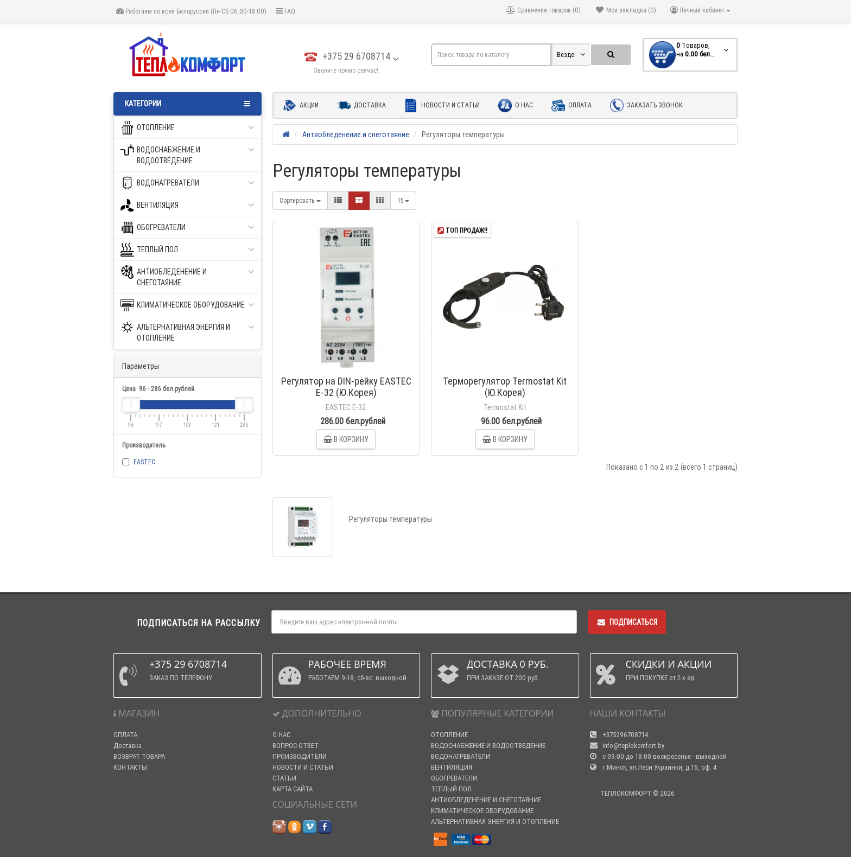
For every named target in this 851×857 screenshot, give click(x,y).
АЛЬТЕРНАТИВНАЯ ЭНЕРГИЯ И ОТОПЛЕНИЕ (187, 332)
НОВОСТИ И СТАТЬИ (302, 767)
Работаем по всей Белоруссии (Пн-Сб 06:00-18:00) (191, 11)
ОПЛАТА (125, 734)
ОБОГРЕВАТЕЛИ (187, 227)
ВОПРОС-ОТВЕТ (295, 745)
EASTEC (144, 462)
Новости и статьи (442, 105)
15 (403, 200)
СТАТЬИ (284, 778)
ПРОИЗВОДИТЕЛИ (299, 756)
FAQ (285, 11)
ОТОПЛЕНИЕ (187, 128)
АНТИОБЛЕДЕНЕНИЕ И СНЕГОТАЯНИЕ (187, 276)
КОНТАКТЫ (130, 767)
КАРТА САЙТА (292, 789)
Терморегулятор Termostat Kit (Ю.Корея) (505, 387)
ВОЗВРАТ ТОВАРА (139, 756)
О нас (515, 105)
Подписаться (626, 622)
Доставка (361, 105)
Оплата (571, 105)
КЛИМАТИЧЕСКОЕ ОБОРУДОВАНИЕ (187, 305)
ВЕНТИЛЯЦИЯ (187, 205)
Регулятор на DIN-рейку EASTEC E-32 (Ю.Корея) (346, 387)
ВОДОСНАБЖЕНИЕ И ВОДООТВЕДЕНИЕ (187, 154)
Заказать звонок (646, 105)
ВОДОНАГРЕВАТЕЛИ (187, 183)
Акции (301, 105)
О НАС (281, 734)
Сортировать (300, 200)
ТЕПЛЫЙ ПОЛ (187, 250)
